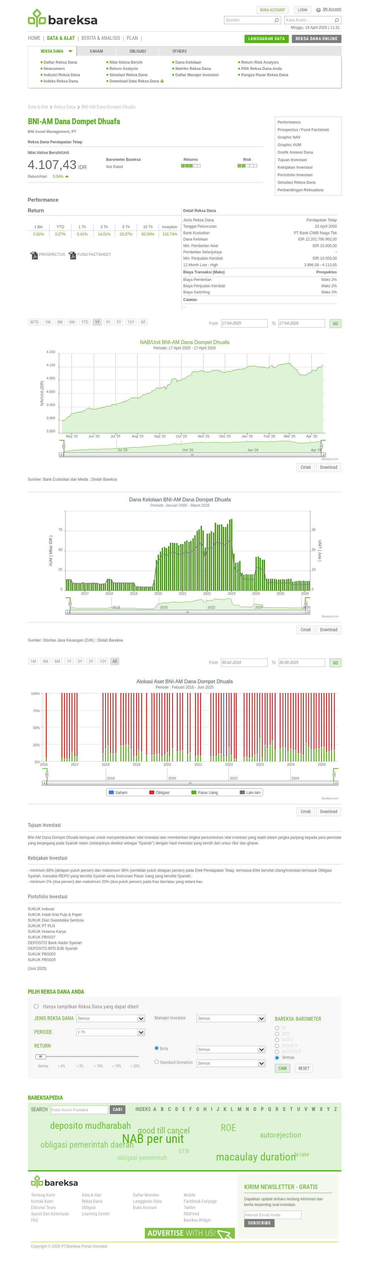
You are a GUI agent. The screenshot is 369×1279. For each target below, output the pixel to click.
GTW (183, 1151)
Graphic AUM (290, 145)
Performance (289, 122)
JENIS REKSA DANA (54, 1018)
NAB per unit (153, 1139)
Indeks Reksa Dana (61, 81)
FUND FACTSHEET (90, 254)
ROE (228, 1128)
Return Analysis (124, 68)
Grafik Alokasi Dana (295, 152)
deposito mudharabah (90, 1125)
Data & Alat (38, 107)
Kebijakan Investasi (295, 167)
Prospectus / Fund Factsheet (303, 130)
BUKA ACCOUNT (272, 10)
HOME (34, 38)
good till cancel (164, 1130)
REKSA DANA (52, 51)
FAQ (34, 1220)
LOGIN (302, 10)
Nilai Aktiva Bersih (126, 62)
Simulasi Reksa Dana (129, 75)
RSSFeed (191, 1213)
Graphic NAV (289, 137)
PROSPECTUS (47, 254)
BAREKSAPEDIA (45, 1097)
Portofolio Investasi (295, 175)
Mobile (190, 1194)
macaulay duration (256, 1156)
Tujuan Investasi (292, 160)
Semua (288, 1057)
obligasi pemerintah (142, 1158)
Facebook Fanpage (200, 1201)
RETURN (42, 1046)
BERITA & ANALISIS (101, 38)
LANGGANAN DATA (266, 38)
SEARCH (39, 1110)
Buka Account (145, 1207)
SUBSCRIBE (259, 1222)
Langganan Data (147, 1201)
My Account (328, 9)
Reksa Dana (65, 107)
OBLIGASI (137, 51)
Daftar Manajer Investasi (197, 75)
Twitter (190, 1207)
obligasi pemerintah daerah (87, 1144)
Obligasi (89, 1207)
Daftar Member (146, 1194)
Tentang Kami (43, 1194)
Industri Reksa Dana (62, 75)
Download (328, 467)
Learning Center (96, 1213)
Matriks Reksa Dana (193, 68)
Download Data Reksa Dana (134, 81)
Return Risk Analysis (260, 62)
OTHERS (179, 51)
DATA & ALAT (61, 38)
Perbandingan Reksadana (301, 190)
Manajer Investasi (170, 1017)
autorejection (280, 1135)
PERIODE (43, 1032)
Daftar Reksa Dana (60, 62)
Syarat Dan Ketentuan (50, 1213)
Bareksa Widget (197, 1220)
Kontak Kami (42, 1201)
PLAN (132, 38)
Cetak (306, 467)
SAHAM (96, 51)
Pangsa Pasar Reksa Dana (264, 75)
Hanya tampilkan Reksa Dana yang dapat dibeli (91, 1007)
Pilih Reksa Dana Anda (261, 68)
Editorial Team (43, 1207)
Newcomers (54, 68)
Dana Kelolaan (189, 62)
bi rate (301, 1154)
